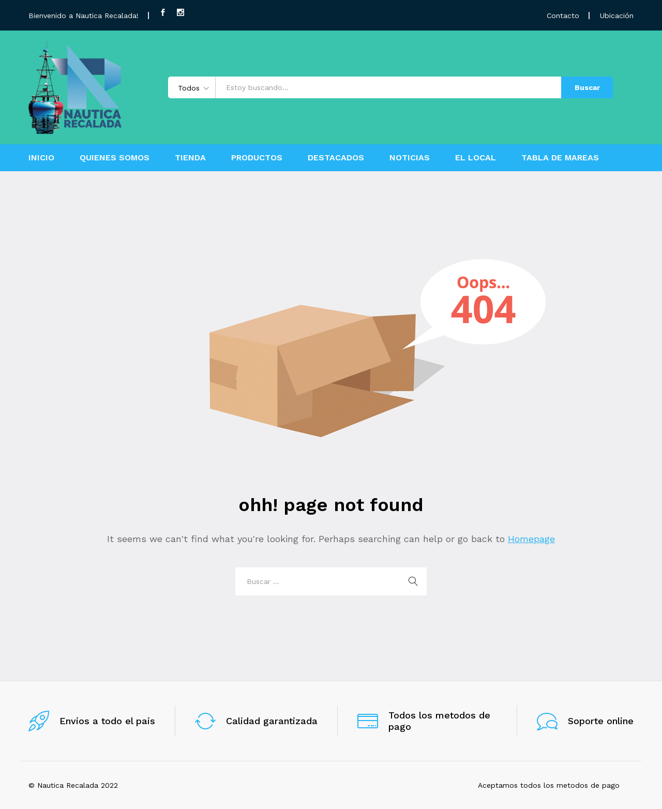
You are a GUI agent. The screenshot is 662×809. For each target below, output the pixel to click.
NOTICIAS (409, 158)
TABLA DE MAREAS (560, 158)
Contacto (563, 15)
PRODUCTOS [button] (256, 158)
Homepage (531, 538)
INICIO (41, 158)
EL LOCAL (475, 158)
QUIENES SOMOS (114, 158)
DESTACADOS (336, 158)
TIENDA (190, 158)
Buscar (587, 87)
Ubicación (617, 15)
